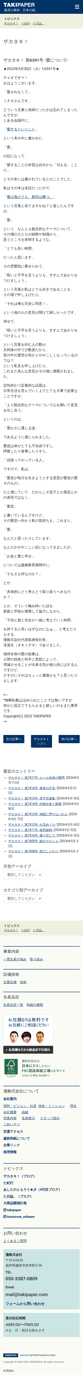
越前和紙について (16, 1138)
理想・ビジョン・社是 (20, 1106)
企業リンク (11, 1145)
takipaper (12, 1210)
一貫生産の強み (15, 959)
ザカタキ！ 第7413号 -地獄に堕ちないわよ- (38, 814)
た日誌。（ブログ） (18, 1196)
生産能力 (28, 1118)
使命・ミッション (51, 1106)
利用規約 (8, 1370)
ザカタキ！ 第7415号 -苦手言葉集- (32, 798)
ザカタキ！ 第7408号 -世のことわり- (33, 851)
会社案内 (10, 1099)
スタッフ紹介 (50, 1118)
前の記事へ (69, 739)
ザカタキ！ (11, 23)
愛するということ (21, 129)
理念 (73, 1106)
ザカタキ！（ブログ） (20, 1176)
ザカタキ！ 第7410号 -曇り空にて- (32, 835)
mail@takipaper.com (27, 1294)
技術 (23, 982)
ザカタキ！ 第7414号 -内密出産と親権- (35, 804)
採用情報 (10, 1152)
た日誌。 (38, 23)
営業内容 (10, 1118)
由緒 (25, 1112)
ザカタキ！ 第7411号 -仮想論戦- (30, 830)
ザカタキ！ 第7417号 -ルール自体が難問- (36, 778)
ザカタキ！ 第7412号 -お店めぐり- (32, 825)
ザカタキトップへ (41, 741)
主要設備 (10, 982)
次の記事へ (13, 739)
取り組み (36, 959)
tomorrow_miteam (19, 1217)
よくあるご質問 (15, 1241)
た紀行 (25, 23)
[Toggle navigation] (75, 6)
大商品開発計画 (15, 1203)
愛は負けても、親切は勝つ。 (30, 197)
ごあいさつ (11, 1124)
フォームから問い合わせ (25, 1304)
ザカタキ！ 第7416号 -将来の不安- (32, 788)
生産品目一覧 (13, 1005)
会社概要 (10, 1112)
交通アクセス (13, 1132)
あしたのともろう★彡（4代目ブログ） (32, 1190)
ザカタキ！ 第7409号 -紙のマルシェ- (33, 841)
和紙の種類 (35, 1005)
